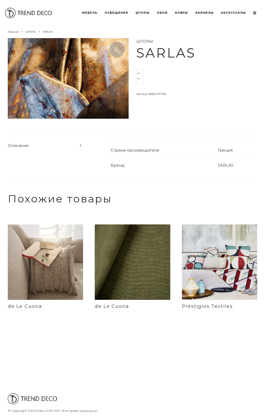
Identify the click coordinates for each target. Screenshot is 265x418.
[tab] (45, 145)
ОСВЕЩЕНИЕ (116, 13)
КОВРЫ (181, 13)
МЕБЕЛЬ (89, 13)
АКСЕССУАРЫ (233, 13)
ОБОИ (162, 13)
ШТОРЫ (143, 13)
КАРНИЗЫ (204, 13)
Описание (18, 145)
